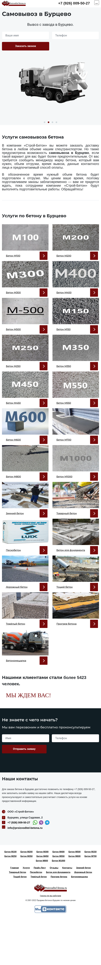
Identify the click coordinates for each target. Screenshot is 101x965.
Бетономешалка (79, 924)
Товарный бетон (17, 919)
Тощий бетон (20, 924)
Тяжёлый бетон (39, 924)
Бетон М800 (42, 908)
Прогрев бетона (59, 924)
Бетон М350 (27, 903)
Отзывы (54, 915)
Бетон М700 (90, 903)
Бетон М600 (75, 903)
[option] (50, 84)
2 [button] (48, 122)
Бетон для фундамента (58, 919)
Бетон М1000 (58, 908)
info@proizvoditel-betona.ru (24, 875)
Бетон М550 (58, 903)
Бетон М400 (58, 899)
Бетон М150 (90, 899)
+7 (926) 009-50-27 (74, 3)
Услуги (26, 915)
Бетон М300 (42, 899)
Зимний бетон (83, 915)
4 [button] (56, 122)
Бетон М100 (10, 899)
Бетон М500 (75, 899)
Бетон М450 (42, 903)
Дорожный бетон (83, 919)
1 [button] (44, 122)
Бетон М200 (27, 899)
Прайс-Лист (40, 915)
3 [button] (52, 122)
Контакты (67, 915)
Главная (14, 915)
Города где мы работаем (50, 943)
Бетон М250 (10, 903)
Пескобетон (36, 919)
